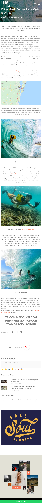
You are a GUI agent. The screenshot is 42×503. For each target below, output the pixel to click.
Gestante (20, 400)
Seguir (16, 487)
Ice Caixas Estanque (15, 174)
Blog (2, 17)
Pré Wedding (29, 400)
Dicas (13, 400)
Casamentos (6, 400)
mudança (17, 71)
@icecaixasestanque (28, 229)
